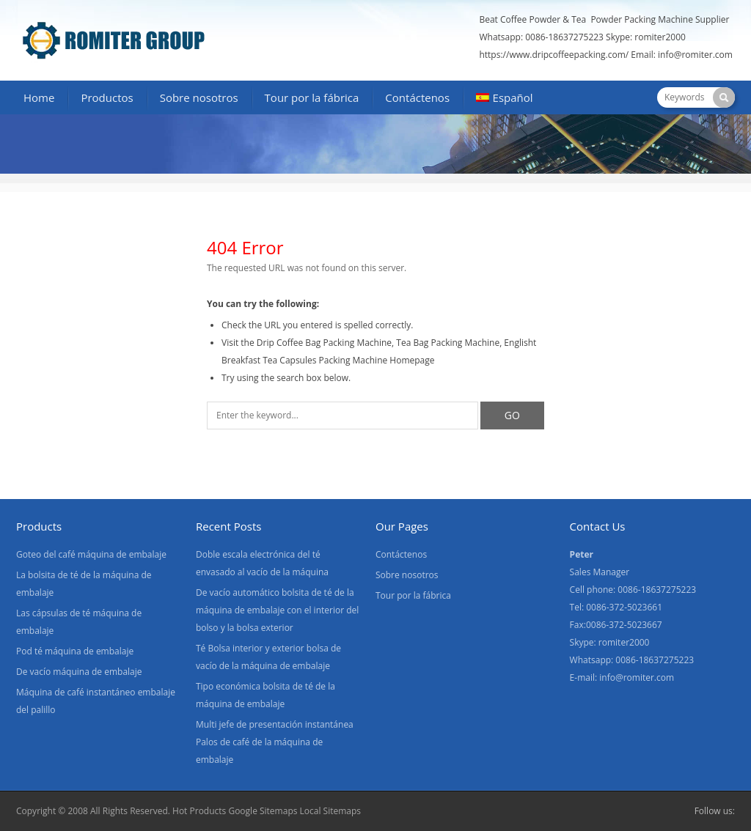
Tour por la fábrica (312, 97)
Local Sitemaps (331, 811)
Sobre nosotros (199, 97)
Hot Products (199, 811)
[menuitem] (505, 99)
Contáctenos (417, 97)
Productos (107, 97)
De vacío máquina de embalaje (79, 671)
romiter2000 (660, 37)
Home (38, 97)
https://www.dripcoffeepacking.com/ (554, 54)
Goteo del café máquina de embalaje (91, 554)
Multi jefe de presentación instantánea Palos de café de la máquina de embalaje (274, 742)
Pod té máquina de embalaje (74, 651)
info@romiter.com (696, 54)
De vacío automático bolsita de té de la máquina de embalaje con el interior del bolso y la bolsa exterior (277, 610)
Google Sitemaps (262, 811)
